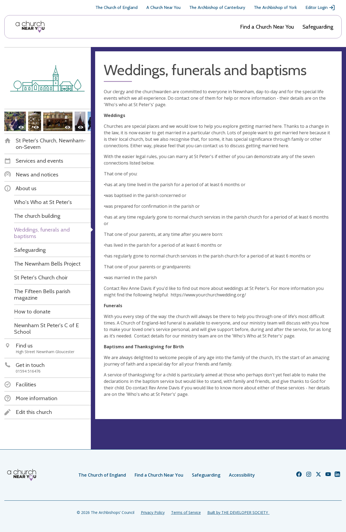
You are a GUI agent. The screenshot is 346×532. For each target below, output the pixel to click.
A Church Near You (163, 7)
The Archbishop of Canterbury (217, 7)
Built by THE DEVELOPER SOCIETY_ (238, 512)
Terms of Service (186, 512)
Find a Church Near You (267, 27)
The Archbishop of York (275, 7)
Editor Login (320, 7)
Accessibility (242, 475)
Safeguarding (317, 27)
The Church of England (116, 7)
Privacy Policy (153, 512)
